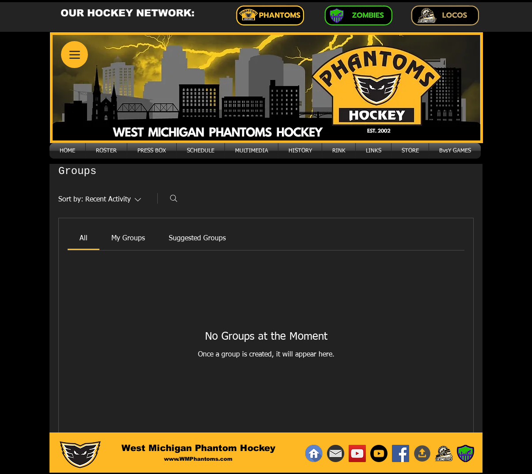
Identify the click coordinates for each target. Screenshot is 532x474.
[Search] (173, 198)
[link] (83, 238)
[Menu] (74, 54)
